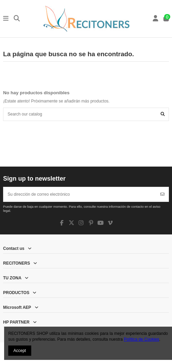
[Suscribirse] (162, 194)
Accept (19, 350)
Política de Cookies (141, 339)
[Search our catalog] (163, 114)
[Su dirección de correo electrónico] (80, 194)
